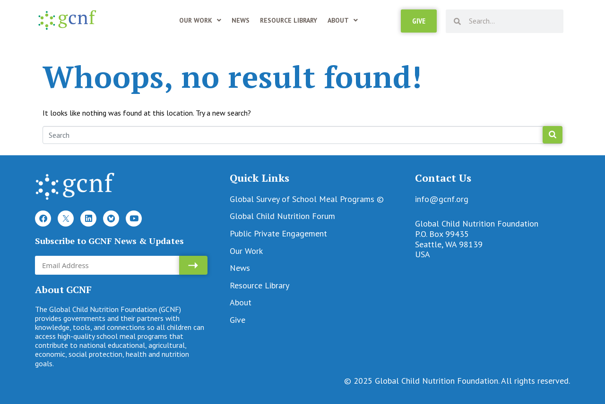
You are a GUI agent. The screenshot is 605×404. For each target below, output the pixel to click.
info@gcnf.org (441, 199)
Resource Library (288, 20)
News (241, 20)
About (343, 20)
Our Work (200, 20)
